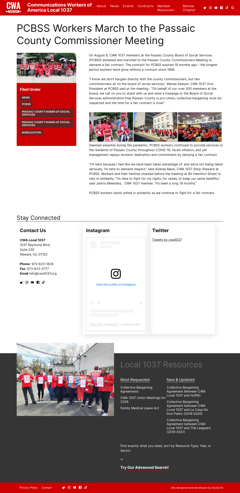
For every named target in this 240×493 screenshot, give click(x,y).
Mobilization (31, 132)
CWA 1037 (96, 324)
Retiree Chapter (189, 8)
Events (128, 6)
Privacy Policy (28, 487)
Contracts (145, 6)
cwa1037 (112, 324)
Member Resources (165, 8)
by (197, 487)
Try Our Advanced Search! (144, 467)
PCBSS (26, 104)
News (114, 6)
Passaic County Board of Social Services (46, 113)
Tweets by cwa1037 (167, 240)
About (101, 6)
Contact (47, 487)
